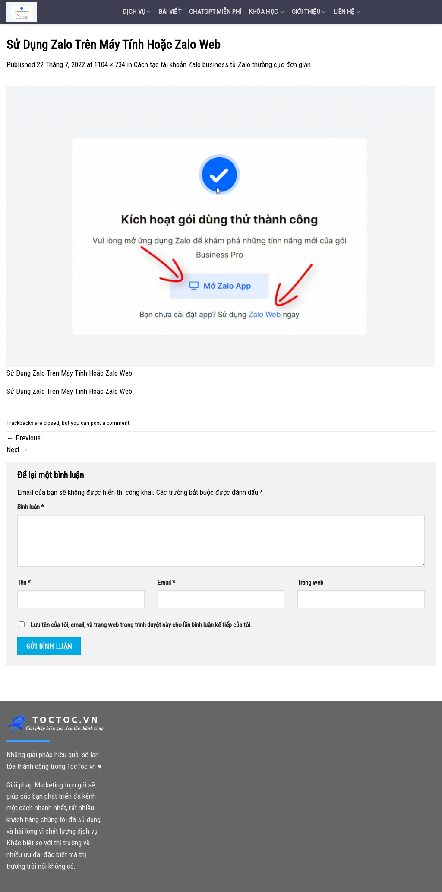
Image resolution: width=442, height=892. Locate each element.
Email (166, 582)
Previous (23, 437)
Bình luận (30, 507)
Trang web (310, 582)
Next (17, 449)
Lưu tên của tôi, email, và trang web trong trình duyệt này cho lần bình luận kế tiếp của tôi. (141, 625)
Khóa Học (266, 12)
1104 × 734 (109, 64)
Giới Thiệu (309, 12)
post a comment (110, 423)
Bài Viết (170, 12)
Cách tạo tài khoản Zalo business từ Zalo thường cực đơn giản (222, 64)
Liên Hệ (347, 12)
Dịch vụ (137, 12)
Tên (24, 582)
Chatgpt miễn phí (215, 12)
